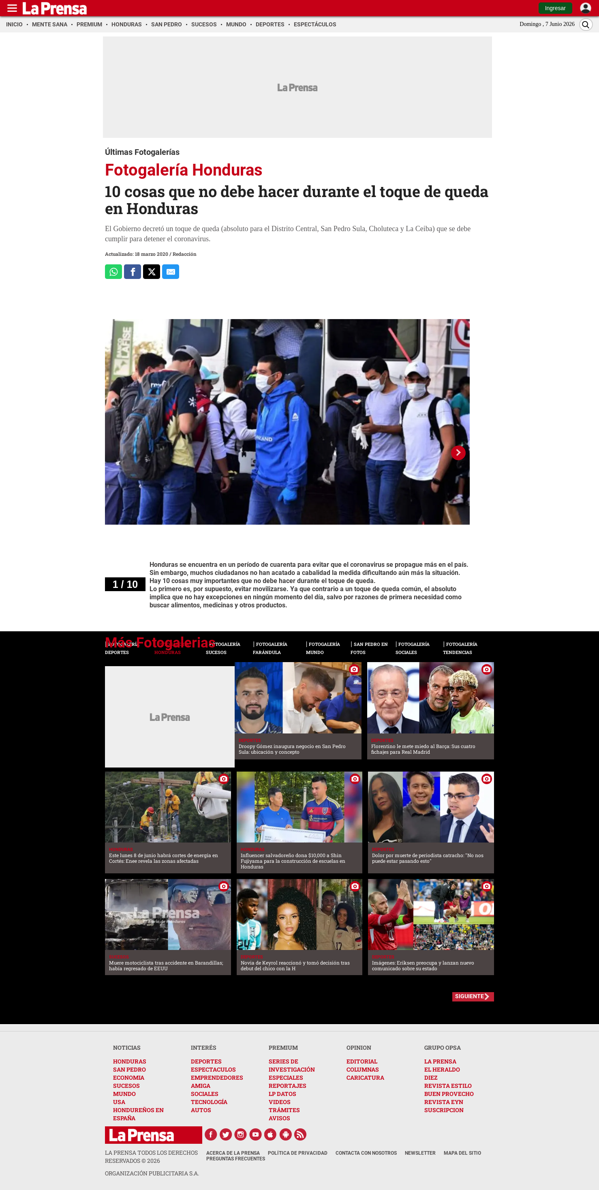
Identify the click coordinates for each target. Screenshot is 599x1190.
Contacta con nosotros (366, 1153)
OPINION (359, 1047)
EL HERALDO (442, 1069)
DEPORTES (206, 1061)
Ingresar (555, 8)
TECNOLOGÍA (209, 1102)
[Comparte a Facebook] (132, 271)
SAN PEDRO (129, 1069)
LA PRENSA (440, 1061)
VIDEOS (280, 1102)
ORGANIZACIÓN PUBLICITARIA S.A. (152, 1173)
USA (119, 1102)
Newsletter (420, 1153)
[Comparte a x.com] (151, 271)
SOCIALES (204, 1094)
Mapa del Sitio (462, 1153)
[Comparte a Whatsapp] (113, 271)
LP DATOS (282, 1094)
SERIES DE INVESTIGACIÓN (292, 1065)
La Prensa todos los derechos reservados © (151, 1156)
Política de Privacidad (297, 1153)
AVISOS (279, 1118)
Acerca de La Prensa (233, 1153)
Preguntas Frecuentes (235, 1159)
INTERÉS (203, 1047)
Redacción (185, 254)
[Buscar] (586, 24)
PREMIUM (283, 1047)
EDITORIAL (362, 1061)
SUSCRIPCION (444, 1110)
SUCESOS (126, 1085)
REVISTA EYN (443, 1102)
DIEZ (430, 1077)
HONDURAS (129, 1061)
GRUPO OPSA (442, 1047)
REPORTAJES (287, 1085)
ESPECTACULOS (213, 1069)
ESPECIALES (286, 1077)
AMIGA (200, 1085)
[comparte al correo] (170, 271)
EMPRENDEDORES (217, 1077)
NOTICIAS (127, 1047)
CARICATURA (365, 1077)
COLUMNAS (363, 1069)
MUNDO (124, 1094)
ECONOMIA (128, 1077)
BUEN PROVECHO (449, 1094)
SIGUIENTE (469, 996)
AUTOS (201, 1110)
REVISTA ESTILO (448, 1085)
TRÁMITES (284, 1110)
